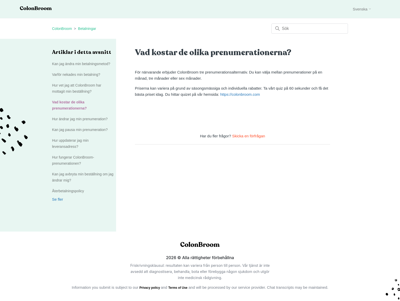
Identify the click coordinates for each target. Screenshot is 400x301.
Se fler (57, 199)
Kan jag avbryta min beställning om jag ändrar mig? (82, 177)
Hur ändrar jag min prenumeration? (80, 119)
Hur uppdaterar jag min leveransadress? (70, 143)
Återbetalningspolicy (68, 191)
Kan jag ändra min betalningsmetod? (81, 64)
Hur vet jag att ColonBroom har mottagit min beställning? (76, 88)
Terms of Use (178, 288)
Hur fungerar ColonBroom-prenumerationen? (73, 160)
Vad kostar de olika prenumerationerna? (69, 105)
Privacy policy (150, 288)
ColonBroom (62, 29)
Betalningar (87, 29)
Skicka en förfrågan (248, 136)
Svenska (362, 9)
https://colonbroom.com (240, 94)
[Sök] (309, 28)
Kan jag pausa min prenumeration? (80, 130)
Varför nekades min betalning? (76, 75)
